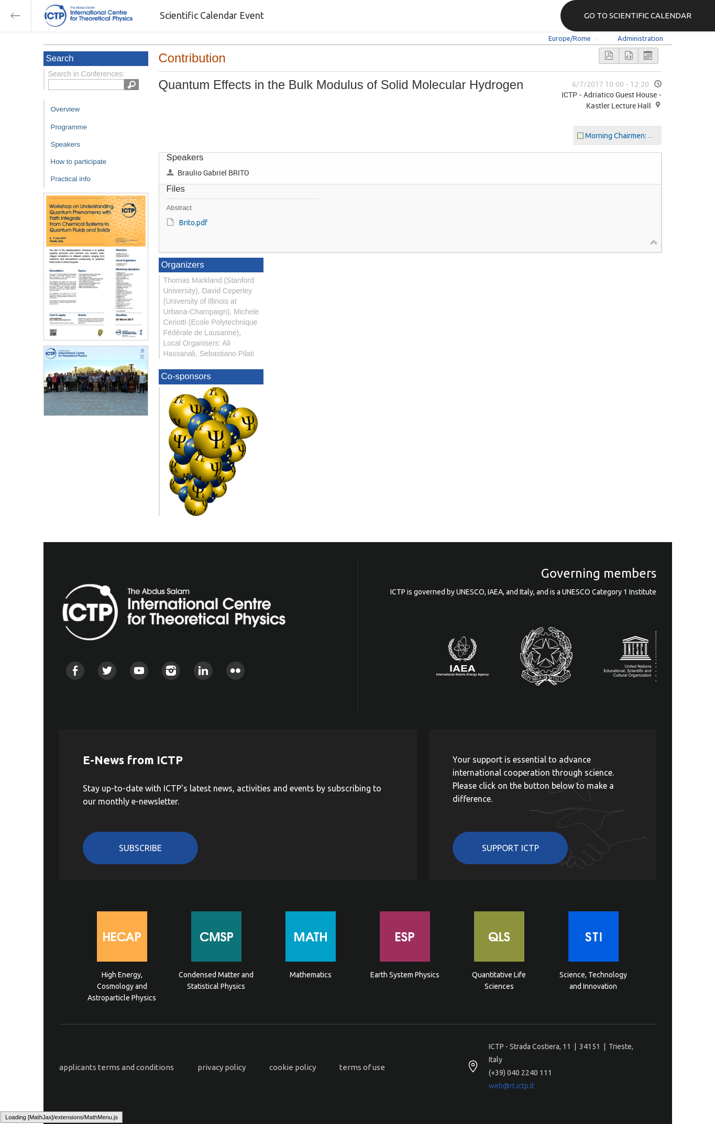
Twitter (107, 671)
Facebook (75, 671)
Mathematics (311, 975)
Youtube (139, 671)
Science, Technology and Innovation (593, 980)
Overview (65, 109)
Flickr (235, 671)
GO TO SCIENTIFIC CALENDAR (637, 15)
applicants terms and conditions (116, 1067)
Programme (69, 127)
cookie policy (292, 1067)
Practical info (71, 179)
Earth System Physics (404, 975)
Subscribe (140, 848)
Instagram (171, 671)
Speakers (65, 144)
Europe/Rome (569, 38)
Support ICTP (510, 848)
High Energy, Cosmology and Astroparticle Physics (121, 985)
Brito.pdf (193, 222)
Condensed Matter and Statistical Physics (216, 980)
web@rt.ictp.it (511, 1086)
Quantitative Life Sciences (499, 980)
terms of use (362, 1067)
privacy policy (221, 1067)
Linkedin (203, 671)
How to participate (79, 162)
